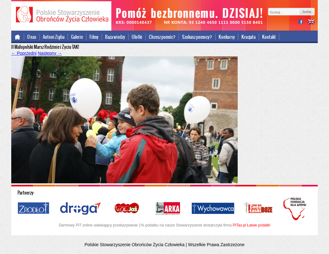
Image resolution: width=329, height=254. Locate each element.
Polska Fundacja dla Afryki (295, 209)
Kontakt (269, 37)
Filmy (94, 37)
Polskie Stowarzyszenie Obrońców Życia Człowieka (61, 15)
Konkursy (227, 37)
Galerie (77, 37)
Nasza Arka (167, 208)
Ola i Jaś (127, 208)
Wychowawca (213, 208)
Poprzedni (24, 53)
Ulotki (137, 37)
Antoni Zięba (53, 37)
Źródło (34, 208)
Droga (80, 208)
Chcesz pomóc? (162, 37)
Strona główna (17, 37)
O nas (31, 37)
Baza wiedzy (115, 37)
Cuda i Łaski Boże (258, 208)
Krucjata (248, 37)
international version (311, 22)
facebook (303, 22)
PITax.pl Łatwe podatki (251, 225)
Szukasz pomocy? (197, 37)
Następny (50, 53)
